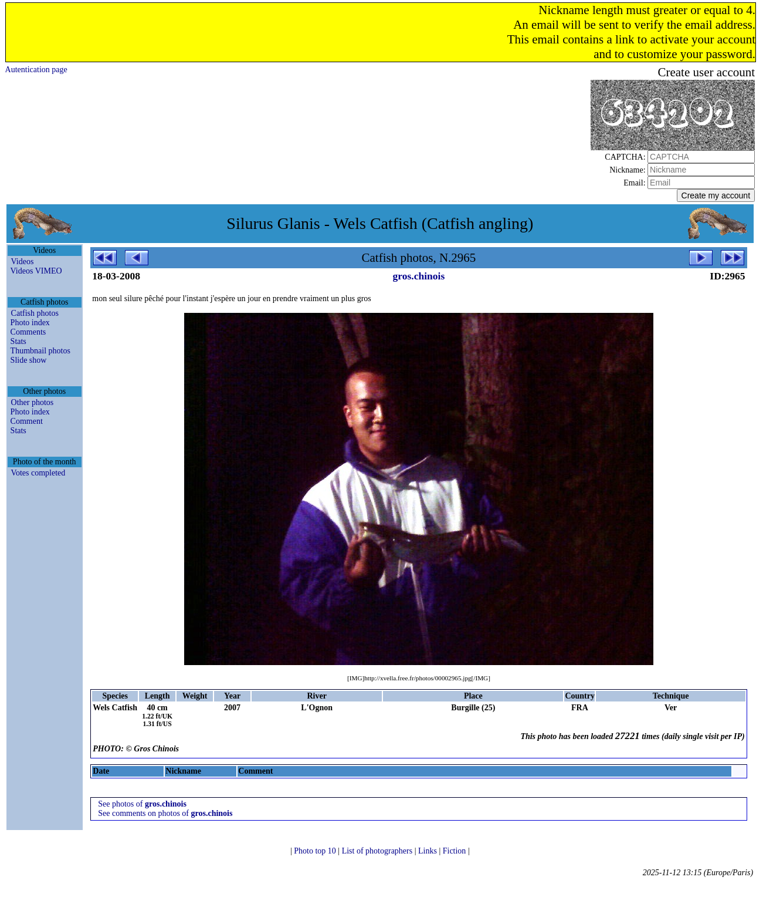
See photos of (142, 804)
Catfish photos (35, 313)
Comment (27, 421)
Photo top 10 (316, 850)
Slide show (29, 360)
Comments (28, 332)
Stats (18, 341)
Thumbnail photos (40, 350)
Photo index (30, 322)
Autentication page (36, 69)
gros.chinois (419, 276)
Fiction (455, 850)
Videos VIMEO (36, 271)
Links (428, 850)
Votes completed (38, 472)
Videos (22, 261)
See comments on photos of (165, 813)
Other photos (32, 402)
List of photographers (378, 850)
